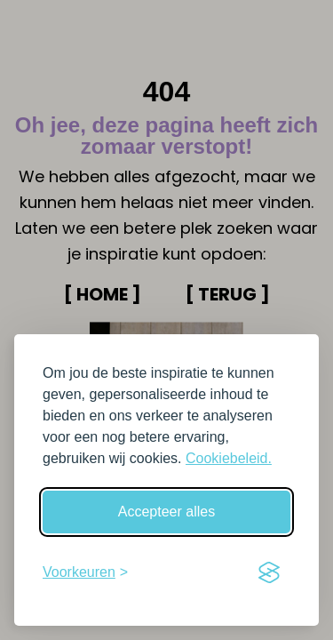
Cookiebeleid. (229, 458)
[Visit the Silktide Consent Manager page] (269, 572)
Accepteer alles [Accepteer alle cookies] (166, 511)
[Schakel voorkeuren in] (85, 572)
